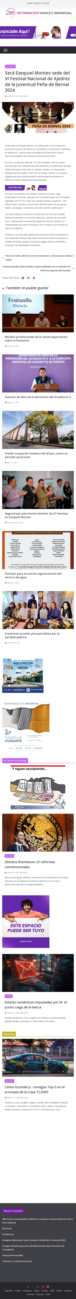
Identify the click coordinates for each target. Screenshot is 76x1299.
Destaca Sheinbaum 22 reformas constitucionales (30, 864)
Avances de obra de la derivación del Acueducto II (38, 397)
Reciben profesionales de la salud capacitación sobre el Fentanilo (36, 338)
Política (18, 1291)
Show (48, 1294)
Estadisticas (8, 1234)
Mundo (9, 996)
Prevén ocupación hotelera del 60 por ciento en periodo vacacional (36, 455)
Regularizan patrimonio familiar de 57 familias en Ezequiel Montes (36, 515)
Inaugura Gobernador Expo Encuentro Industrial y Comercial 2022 (34, 1240)
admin (25, 96)
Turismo (45, 1291)
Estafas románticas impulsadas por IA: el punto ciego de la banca (36, 1004)
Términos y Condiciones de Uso (17, 1261)
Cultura (36, 1291)
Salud (52, 1291)
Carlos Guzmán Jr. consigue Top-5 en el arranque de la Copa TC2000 (35, 1089)
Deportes (9, 1081)
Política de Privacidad (12, 1255)
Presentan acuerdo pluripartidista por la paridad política (32, 635)
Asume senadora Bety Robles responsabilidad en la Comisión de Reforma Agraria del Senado (38, 268)
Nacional (9, 856)
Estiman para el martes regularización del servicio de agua (33, 575)
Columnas (30, 1294)
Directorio (7, 1228)
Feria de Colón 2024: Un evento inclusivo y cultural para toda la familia (38, 257)
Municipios (10, 66)
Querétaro (9, 1291)
